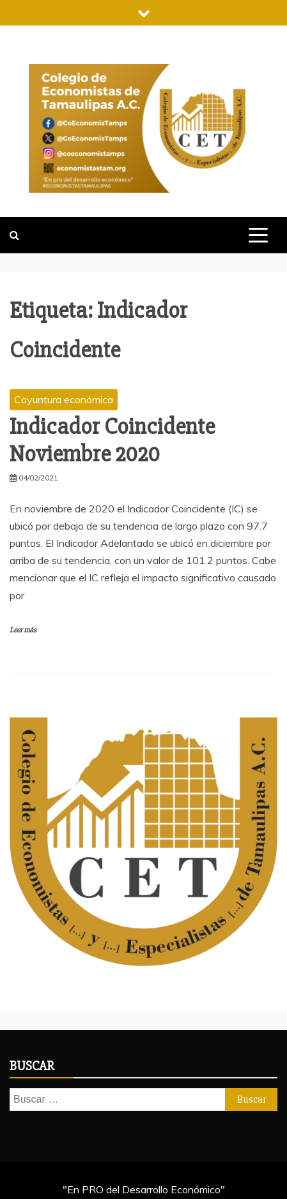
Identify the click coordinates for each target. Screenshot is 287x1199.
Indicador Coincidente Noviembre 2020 (112, 440)
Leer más (23, 630)
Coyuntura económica (63, 399)
